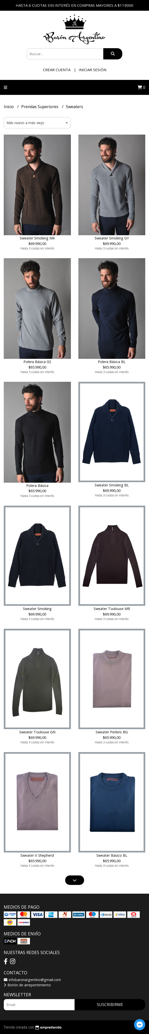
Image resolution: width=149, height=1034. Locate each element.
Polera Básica (37, 485)
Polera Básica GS (37, 361)
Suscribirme (110, 1004)
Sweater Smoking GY (112, 238)
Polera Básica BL (112, 361)
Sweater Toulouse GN (37, 732)
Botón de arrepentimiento (27, 985)
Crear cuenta (56, 69)
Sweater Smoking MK (37, 238)
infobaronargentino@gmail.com (32, 979)
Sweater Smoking (37, 608)
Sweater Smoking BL (112, 485)
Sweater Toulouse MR (112, 608)
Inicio (9, 106)
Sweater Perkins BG (112, 732)
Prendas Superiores (40, 106)
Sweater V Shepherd (37, 855)
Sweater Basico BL (111, 855)
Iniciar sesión (92, 69)
